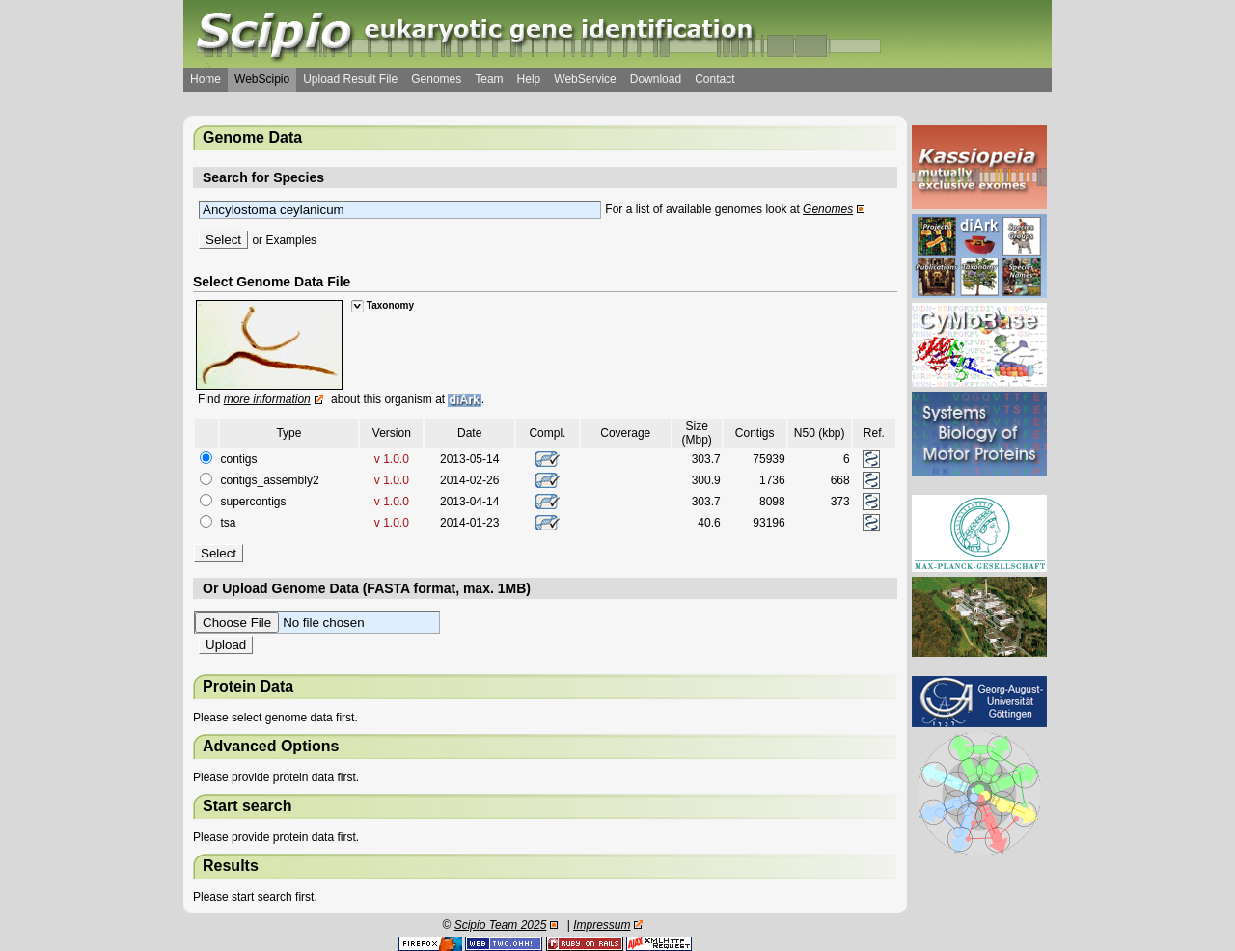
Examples (290, 240)
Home (205, 79)
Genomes (436, 79)
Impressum (601, 925)
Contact (714, 79)
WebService (585, 79)
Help (529, 79)
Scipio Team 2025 (500, 925)
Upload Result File (350, 79)
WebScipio (261, 79)
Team (489, 79)
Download (655, 79)
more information (267, 399)
